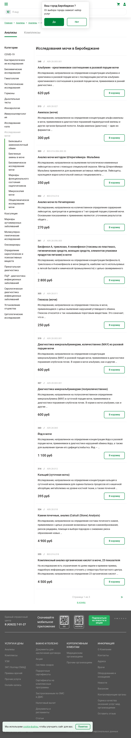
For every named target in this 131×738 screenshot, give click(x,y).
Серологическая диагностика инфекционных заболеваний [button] (13, 294)
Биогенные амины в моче (16, 155)
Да (54, 21)
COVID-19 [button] (9, 54)
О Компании (104, 649)
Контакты (103, 655)
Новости (102, 682)
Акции (39, 659)
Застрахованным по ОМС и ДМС (50, 695)
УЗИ (7, 661)
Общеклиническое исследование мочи (19, 204)
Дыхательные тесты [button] (12, 101)
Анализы (20, 23)
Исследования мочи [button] (12, 134)
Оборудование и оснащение (107, 675)
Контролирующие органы (112, 694)
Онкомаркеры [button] (12, 244)
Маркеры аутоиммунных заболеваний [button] (12, 223)
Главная (8, 23)
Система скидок (45, 664)
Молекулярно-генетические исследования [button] (12, 236)
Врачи (101, 667)
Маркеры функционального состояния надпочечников (19, 180)
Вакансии (103, 688)
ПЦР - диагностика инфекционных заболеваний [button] (14, 279)
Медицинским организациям (75, 655)
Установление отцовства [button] (12, 307)
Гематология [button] (11, 78)
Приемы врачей (13, 673)
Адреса (102, 661)
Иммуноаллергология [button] (15, 115)
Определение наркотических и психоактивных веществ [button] (13, 255)
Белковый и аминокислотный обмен (18, 145)
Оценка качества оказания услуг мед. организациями (109, 704)
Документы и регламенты (43, 710)
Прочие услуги (13, 679)
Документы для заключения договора (48, 651)
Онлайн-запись (13, 685)
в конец (81, 602)
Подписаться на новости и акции (99, 620)
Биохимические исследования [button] (13, 71)
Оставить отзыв (107, 713)
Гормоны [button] (9, 93)
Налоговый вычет (46, 702)
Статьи (40, 718)
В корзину (114, 93)
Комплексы (32, 32)
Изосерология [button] (12, 108)
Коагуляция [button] (11, 213)
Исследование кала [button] (12, 125)
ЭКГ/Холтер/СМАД (15, 667)
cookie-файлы (30, 726)
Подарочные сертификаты (43, 672)
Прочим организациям (79, 662)
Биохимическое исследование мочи (17, 166)
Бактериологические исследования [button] (14, 62)
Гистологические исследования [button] (13, 86)
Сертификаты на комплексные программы (45, 684)
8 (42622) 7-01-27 (15, 624)
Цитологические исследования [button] (13, 316)
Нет (77, 21)
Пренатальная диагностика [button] (12, 268)
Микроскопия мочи (16, 193)
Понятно (83, 726)
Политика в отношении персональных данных (92, 731)
